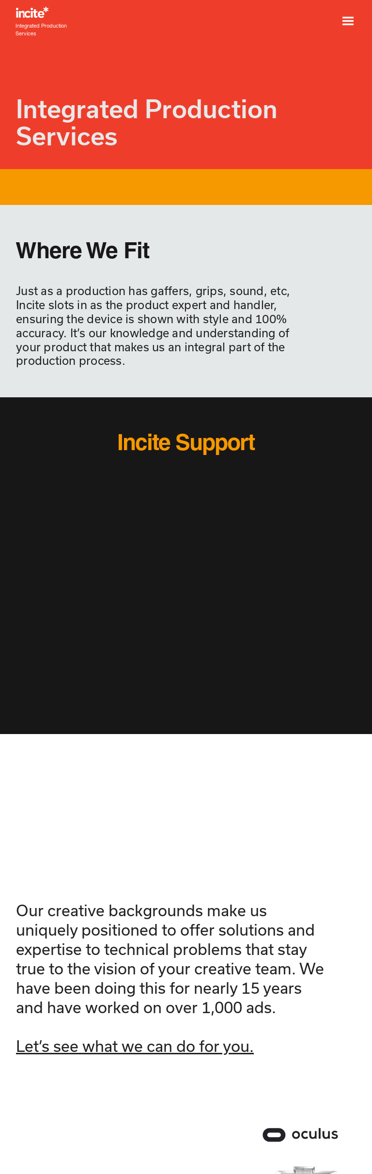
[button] (348, 21)
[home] (132, 12)
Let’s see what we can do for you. (135, 1046)
